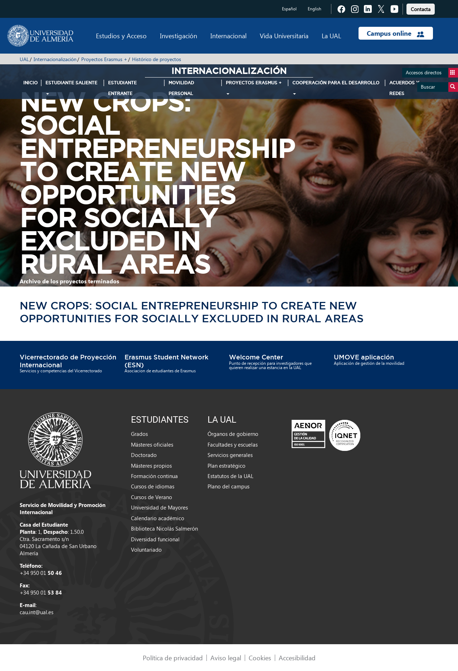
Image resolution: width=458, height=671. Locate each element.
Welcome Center (256, 357)
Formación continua (154, 475)
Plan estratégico (226, 465)
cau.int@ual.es (36, 612)
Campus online (395, 33)
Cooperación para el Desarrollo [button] (335, 87)
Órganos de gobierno (233, 433)
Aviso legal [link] (225, 657)
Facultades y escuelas (233, 444)
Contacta (420, 9)
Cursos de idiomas (152, 486)
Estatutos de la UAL (230, 475)
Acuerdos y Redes (404, 88)
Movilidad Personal (181, 88)
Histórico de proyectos (156, 59)
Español (289, 8)
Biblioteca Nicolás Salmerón (164, 528)
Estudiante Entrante (122, 88)
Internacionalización (55, 59)
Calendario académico (157, 518)
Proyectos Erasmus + (104, 59)
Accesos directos (432, 73)
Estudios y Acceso (121, 35)
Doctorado (144, 454)
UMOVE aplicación (364, 357)
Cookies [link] (260, 657)
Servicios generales (230, 454)
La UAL (331, 35)
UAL (24, 59)
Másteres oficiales (152, 444)
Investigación (178, 35)
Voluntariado (146, 549)
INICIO (30, 82)
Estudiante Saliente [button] (71, 87)
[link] (420, 8)
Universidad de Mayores (159, 507)
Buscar (439, 87)
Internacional (228, 35)
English (314, 8)
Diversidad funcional (155, 539)
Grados (139, 433)
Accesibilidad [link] (297, 657)
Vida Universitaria (284, 35)
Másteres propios (151, 465)
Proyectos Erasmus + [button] (254, 87)
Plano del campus (228, 486)
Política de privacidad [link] (173, 657)
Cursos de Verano (151, 497)
